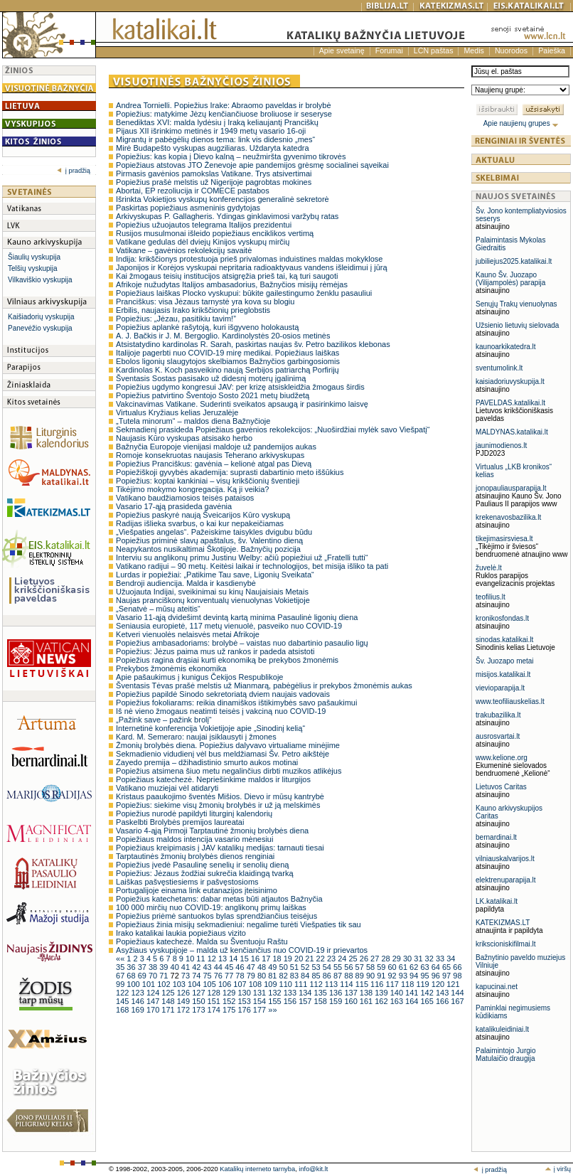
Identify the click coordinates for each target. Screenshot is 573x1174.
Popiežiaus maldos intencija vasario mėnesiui (194, 839)
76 (219, 975)
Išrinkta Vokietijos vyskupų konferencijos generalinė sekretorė (222, 199)
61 (404, 967)
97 (447, 975)
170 (153, 1009)
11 (201, 958)
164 (412, 1001)
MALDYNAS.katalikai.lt (512, 432)
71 (164, 975)
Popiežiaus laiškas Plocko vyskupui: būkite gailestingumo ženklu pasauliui (244, 293)
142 (428, 992)
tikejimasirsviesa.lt (504, 539)
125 (168, 992)
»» (272, 1009)
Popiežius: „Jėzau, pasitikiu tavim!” (176, 318)
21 (310, 958)
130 (244, 992)
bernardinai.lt (496, 837)
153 (244, 1001)
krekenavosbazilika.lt (508, 517)
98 (457, 975)
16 (256, 958)
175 (230, 1009)
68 (132, 975)
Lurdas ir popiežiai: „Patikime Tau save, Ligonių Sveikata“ (215, 574)
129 (230, 992)
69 (143, 975)
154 (260, 1001)
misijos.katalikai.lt (503, 674)
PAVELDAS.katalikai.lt (510, 403)
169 (138, 1009)
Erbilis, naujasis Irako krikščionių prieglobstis (193, 310)
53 (316, 967)
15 (245, 958)
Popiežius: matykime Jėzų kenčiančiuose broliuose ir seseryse (224, 114)
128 (215, 992)
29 (397, 958)
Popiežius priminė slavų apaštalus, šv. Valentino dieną (209, 540)
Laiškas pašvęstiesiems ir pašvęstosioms (187, 881)
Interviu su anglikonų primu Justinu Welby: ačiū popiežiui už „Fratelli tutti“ (242, 557)
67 (121, 975)
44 (219, 967)
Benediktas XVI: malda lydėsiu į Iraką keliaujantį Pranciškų (217, 122)
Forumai (389, 50)
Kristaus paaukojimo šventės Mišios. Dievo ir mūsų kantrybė (220, 796)
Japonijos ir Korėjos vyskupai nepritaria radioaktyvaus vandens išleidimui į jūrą (251, 267)
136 (336, 992)
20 (299, 958)
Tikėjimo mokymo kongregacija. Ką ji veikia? (192, 489)
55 (338, 967)
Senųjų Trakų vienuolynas (516, 304)
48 (262, 967)
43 (208, 967)
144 (457, 992)
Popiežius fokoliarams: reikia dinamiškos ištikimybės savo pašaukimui (236, 702)
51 (295, 967)
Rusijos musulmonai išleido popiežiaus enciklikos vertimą (215, 233)
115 (362, 984)
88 (349, 975)
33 (441, 958)
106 (225, 984)
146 (138, 1001)
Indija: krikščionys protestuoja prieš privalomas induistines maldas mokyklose (249, 259)
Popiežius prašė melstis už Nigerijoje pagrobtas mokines (213, 182)
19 (289, 958)
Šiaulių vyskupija (34, 257)
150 (199, 1001)
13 (223, 958)
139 (382, 992)
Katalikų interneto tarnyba (257, 1169)
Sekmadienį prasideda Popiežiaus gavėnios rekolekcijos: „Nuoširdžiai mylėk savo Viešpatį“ (272, 429)
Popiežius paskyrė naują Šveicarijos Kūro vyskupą (203, 515)
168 (123, 1009)
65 (447, 967)
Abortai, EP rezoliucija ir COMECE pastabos (192, 190)
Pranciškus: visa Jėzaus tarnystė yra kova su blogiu (205, 301)
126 (184, 992)
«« (121, 958)
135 (321, 992)
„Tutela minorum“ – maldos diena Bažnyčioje (193, 421)
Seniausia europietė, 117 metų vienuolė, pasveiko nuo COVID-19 (229, 625)
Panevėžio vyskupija (40, 328)
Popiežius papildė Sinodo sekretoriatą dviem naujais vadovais (223, 694)
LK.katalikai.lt (497, 901)
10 (191, 958)
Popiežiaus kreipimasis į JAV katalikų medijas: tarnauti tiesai (220, 847)
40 (176, 967)
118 (408, 984)
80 (262, 975)
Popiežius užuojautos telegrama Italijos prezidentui (203, 224)
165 (428, 1001)
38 (154, 967)
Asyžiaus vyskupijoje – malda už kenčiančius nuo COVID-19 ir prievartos (242, 950)
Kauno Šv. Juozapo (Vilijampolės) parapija (510, 279)
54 (328, 967)
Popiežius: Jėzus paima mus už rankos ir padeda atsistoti (215, 651)
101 (149, 984)
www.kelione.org (502, 758)
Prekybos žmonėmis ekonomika (171, 668)
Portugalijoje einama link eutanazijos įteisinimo (196, 890)
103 (180, 984)
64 (437, 967)
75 (208, 975)
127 (199, 992)
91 (382, 975)
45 (230, 967)
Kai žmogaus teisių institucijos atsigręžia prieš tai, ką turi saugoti (227, 276)
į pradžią (73, 170)
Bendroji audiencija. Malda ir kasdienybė (186, 583)
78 (240, 975)
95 (425, 975)
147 (153, 1001)
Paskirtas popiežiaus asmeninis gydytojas (188, 207)
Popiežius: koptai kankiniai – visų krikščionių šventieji (207, 480)
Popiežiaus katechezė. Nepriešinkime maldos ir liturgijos (213, 779)
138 (367, 992)
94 (414, 975)
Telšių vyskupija (32, 268)
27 (375, 958)
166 (443, 1001)
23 (332, 958)
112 (316, 984)
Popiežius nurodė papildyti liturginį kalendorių (194, 813)
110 (286, 984)
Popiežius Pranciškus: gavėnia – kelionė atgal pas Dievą (213, 463)
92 (392, 975)
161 (367, 1001)
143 (443, 992)
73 (186, 975)
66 (457, 967)
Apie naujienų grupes (521, 123)
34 (450, 958)
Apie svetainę (342, 50)
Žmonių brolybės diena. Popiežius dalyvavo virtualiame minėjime (228, 745)
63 (425, 967)
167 (457, 1001)
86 (328, 975)
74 (197, 975)
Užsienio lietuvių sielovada (517, 325)
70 (154, 975)
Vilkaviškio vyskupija (40, 280)
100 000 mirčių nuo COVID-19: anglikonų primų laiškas (211, 907)
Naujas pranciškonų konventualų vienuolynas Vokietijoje (213, 600)
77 (230, 975)
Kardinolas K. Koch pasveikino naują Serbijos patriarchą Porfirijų (227, 369)
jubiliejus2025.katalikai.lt (514, 261)
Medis (473, 50)
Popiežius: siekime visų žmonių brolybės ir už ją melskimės (218, 805)
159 (336, 1001)
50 (284, 967)
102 (164, 984)
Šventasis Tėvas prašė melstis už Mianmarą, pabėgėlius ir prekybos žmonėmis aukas (264, 685)
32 (430, 958)
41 (186, 967)
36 (132, 967)
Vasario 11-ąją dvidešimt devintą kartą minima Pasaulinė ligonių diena (237, 617)
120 (439, 984)
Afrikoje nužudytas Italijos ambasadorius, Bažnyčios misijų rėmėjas (232, 284)
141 (412, 992)
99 (121, 984)
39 (164, 967)
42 (197, 967)
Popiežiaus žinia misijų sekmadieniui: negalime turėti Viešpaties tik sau (238, 924)
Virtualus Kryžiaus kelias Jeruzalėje (177, 412)
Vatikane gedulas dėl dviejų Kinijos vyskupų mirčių (202, 242)
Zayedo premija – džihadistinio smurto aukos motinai (207, 762)
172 (184, 1009)
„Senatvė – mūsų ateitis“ (158, 608)
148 (168, 1001)
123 (138, 992)
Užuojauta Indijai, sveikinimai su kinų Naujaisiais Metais (212, 591)
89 (360, 975)
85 (316, 975)
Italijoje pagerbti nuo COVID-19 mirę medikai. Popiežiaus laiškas (227, 352)
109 (271, 984)
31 (419, 958)
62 (414, 967)
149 (184, 1001)
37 (143, 967)
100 (134, 984)
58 (371, 967)
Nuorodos (511, 50)
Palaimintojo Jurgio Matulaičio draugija (506, 1054)
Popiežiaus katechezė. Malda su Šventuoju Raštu (202, 941)
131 (260, 992)
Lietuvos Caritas (501, 787)
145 (123, 1001)
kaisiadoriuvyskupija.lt (510, 381)
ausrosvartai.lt (498, 736)
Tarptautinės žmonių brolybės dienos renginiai (195, 856)
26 (365, 958)
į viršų (558, 1169)
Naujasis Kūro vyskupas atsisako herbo (184, 438)
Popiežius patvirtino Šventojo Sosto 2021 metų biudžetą (212, 395)
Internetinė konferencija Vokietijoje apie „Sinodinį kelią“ (210, 728)
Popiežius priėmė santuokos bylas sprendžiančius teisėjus (216, 916)
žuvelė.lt (489, 568)
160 (351, 1001)
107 (240, 984)
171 (168, 1009)
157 (306, 1001)
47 (252, 967)
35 (121, 967)
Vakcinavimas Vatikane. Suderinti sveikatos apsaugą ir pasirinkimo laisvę (242, 404)
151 (215, 1001)
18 (277, 958)
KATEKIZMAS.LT (503, 923)
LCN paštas (434, 50)
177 (260, 1009)
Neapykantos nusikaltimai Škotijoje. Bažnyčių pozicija (208, 549)
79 (252, 975)
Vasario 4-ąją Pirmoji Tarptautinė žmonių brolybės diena (212, 830)
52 (306, 967)
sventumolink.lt (499, 368)
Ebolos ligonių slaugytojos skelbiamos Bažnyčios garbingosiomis (228, 361)
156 (291, 1001)
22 (321, 958)
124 (153, 992)
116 (377, 984)
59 (382, 967)
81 (273, 975)
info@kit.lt (313, 1169)
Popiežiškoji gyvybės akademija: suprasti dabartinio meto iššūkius (229, 472)
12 (213, 958)
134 (306, 992)
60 (392, 967)
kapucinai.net (497, 987)
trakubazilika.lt (498, 715)
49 (273, 967)
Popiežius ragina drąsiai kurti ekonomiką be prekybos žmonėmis (227, 660)
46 (240, 967)
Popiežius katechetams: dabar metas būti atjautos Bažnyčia (219, 899)
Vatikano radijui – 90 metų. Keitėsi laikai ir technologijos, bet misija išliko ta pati (252, 566)
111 (301, 984)
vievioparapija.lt (500, 688)
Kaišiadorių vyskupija (41, 317)
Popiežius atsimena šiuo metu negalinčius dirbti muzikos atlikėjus (228, 771)
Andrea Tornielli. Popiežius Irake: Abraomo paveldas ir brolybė (223, 105)
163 (397, 1001)
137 (351, 992)
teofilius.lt (490, 597)
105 (210, 984)
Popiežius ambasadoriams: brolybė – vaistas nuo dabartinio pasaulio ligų (242, 643)
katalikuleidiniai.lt (502, 1029)
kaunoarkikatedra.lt (506, 347)
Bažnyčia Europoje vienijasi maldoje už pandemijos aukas (216, 446)
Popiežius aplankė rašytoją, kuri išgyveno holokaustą (207, 327)
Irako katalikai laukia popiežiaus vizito (181, 933)
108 (256, 984)
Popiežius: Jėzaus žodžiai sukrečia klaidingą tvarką (204, 873)
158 (321, 1001)
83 (295, 975)
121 (452, 984)
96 (437, 975)
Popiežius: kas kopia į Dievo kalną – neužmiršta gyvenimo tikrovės (231, 156)
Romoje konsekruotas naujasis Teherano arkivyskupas (210, 455)
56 (349, 967)
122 (123, 992)
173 (199, 1009)
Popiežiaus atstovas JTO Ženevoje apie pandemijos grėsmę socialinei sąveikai (252, 165)
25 (354, 958)
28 (386, 958)
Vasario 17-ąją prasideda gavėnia (174, 506)
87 (338, 975)
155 (275, 1001)
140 (397, 992)
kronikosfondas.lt (502, 618)
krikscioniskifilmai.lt (505, 944)
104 (195, 984)
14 (234, 958)
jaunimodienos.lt (501, 445)
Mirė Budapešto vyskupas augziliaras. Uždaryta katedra (212, 148)
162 (382, 1001)
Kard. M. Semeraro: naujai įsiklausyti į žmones (196, 736)
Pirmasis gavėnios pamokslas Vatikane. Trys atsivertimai (214, 173)
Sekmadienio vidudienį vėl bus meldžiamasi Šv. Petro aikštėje (222, 753)
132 (275, 992)
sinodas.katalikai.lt (504, 640)
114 (347, 984)
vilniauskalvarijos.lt (505, 859)
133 (291, 992)
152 (230, 1001)
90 (371, 975)
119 (423, 984)
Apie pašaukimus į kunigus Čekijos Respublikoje (199, 677)
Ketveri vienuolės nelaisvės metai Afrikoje (187, 634)
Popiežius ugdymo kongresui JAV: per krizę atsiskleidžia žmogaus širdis (240, 387)
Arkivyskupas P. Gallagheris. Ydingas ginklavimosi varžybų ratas (227, 216)
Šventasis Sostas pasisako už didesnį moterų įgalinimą (211, 378)
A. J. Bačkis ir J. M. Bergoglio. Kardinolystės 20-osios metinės (223, 335)
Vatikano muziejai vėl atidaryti (167, 788)
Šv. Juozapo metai (505, 661)
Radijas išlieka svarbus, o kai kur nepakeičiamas (200, 523)
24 (343, 958)
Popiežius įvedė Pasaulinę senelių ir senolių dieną (202, 864)
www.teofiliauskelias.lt (510, 701)
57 (360, 967)
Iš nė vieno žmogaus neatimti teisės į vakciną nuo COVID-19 (221, 711)
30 (408, 958)
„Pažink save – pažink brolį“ (164, 719)
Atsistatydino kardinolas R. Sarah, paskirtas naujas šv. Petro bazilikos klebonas (253, 344)
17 (267, 958)
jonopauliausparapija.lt (511, 488)
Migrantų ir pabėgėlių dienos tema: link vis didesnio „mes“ (215, 139)
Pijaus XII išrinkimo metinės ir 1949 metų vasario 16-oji (211, 131)
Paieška (551, 50)
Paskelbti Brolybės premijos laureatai (180, 822)
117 (393, 984)
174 (215, 1009)
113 (332, 984)
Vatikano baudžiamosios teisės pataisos (185, 497)
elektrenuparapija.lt (506, 880)
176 (244, 1009)
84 (306, 975)
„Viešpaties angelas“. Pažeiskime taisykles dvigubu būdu (214, 532)
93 (404, 975)
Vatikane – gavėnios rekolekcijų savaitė (184, 250)
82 (284, 975)
